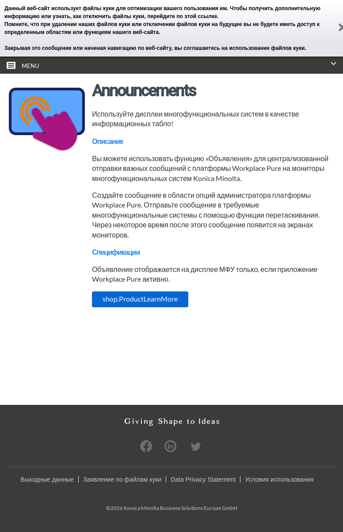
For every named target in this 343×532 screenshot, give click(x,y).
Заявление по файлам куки (122, 479)
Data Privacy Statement (203, 479)
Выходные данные (47, 479)
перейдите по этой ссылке (182, 16)
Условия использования (279, 479)
